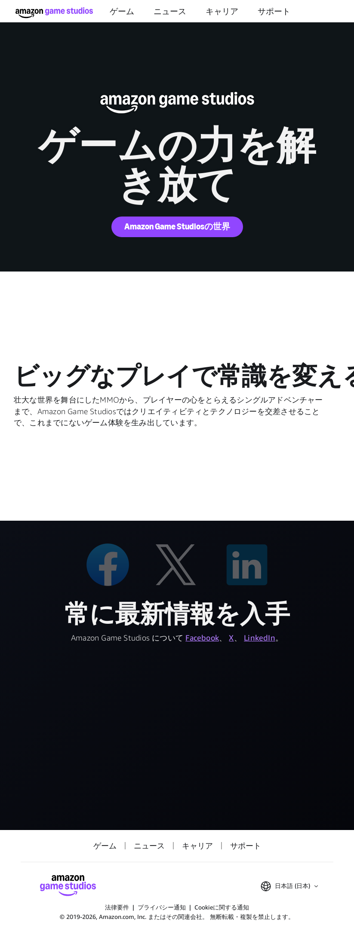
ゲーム (122, 11)
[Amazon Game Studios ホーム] (54, 12)
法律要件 (117, 907)
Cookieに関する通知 (221, 907)
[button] (289, 886)
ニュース (170, 11)
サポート (274, 11)
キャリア (222, 11)
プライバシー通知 (162, 907)
